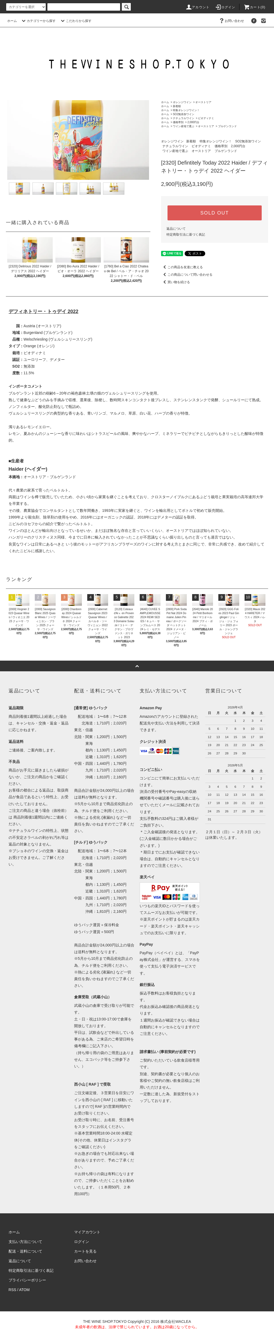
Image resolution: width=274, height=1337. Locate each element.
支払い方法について (25, 1241)
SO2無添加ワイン (183, 114)
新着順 (177, 106)
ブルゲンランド (227, 126)
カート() (254, 7)
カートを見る (85, 1251)
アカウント (197, 7)
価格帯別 (178, 122)
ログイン (225, 7)
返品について (176, 229)
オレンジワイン (182, 102)
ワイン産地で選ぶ (183, 126)
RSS (12, 1290)
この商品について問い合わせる (186, 274)
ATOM (24, 1290)
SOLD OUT (214, 213)
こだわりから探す (75, 21)
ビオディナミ (206, 118)
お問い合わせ (231, 21)
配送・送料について (25, 1251)
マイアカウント (87, 1232)
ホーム (12, 21)
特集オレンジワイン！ (186, 110)
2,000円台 (193, 122)
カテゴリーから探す (38, 21)
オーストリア (203, 102)
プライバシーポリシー (27, 1280)
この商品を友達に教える (182, 267)
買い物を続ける (175, 282)
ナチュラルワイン (183, 118)
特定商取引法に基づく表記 (185, 234)
